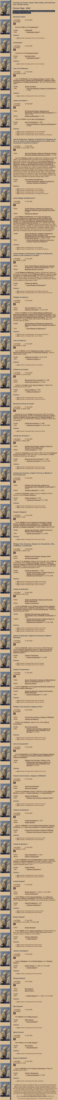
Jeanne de (38, 79)
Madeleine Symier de (34, 269)
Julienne (27, 861)
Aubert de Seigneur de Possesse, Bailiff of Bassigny (33, 563)
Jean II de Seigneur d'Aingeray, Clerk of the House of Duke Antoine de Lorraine (40, 154)
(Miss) (29, 990)
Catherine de (29, 275)
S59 (18, 38)
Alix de (31, 558)
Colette (47, 793)
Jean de (30, 308)
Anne (34, 179)
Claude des (41, 352)
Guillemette (34, 27)
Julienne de (31, 719)
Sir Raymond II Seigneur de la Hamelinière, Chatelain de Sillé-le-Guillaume (34, 80)
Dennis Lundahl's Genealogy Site (21, 12)
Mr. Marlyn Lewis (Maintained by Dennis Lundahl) (34, 1096)
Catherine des (34, 575)
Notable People (46, 11)
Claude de (31, 490)
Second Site (32, 1098)
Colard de (33, 793)
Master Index (32, 11)
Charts (38, 11)
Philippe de (31, 213)
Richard (30, 927)
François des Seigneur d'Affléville (39, 717)
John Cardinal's (27, 1098)
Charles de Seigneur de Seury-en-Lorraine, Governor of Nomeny (40, 182)
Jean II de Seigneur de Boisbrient (41, 88)
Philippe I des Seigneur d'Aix (37, 556)
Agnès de (31, 788)
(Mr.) (29, 989)
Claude (46, 417)
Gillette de (31, 82)
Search (52, 11)
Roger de (31, 854)
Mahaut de (18, 652)
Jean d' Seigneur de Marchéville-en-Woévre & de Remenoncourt (32, 650)
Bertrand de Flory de (22, 352)
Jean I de (37, 119)
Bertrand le (32, 53)
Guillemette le (32, 32)
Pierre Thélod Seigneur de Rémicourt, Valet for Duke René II (40, 266)
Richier (29, 892)
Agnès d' (31, 856)
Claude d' (31, 603)
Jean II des (31, 786)
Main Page (16, 11)
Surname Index (24, 11)
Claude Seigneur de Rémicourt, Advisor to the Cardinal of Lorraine (34, 163)
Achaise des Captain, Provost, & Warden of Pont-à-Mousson (34, 416)
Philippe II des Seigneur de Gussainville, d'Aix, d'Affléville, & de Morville (39, 486)
